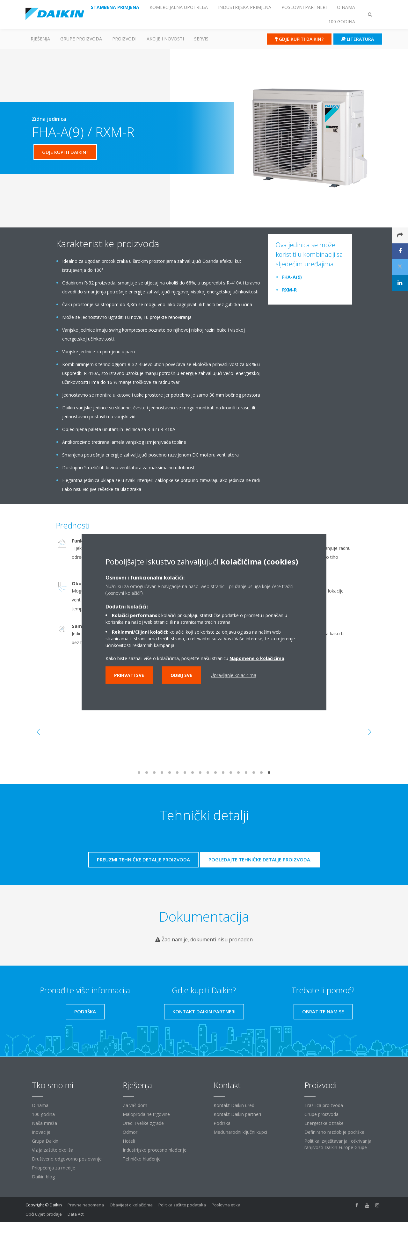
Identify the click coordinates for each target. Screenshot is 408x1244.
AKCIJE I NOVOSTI (165, 39)
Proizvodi (124, 39)
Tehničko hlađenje (142, 1159)
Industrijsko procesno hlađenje (154, 1150)
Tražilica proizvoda (323, 1105)
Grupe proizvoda (321, 1114)
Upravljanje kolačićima (233, 675)
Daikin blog (43, 1177)
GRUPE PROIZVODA (81, 39)
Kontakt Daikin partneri (237, 1114)
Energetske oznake (324, 1123)
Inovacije (41, 1132)
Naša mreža (44, 1123)
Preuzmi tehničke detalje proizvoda (143, 859)
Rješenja (40, 39)
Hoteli (129, 1141)
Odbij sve (181, 675)
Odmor (130, 1132)
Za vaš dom (135, 1105)
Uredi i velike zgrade (143, 1123)
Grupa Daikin (45, 1141)
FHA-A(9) (292, 277)
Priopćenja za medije (53, 1168)
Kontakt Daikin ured (234, 1105)
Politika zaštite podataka (182, 1205)
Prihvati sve (129, 675)
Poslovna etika (226, 1205)
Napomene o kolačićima (256, 658)
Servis (201, 39)
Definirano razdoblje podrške (334, 1132)
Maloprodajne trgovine (146, 1114)
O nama (40, 1105)
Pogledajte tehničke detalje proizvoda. (259, 859)
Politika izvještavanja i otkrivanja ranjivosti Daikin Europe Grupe (337, 1144)
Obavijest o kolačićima (131, 1205)
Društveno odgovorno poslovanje (67, 1159)
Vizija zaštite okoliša (52, 1150)
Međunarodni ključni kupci (240, 1132)
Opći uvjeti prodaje (44, 1214)
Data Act (76, 1214)
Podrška (222, 1123)
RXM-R (289, 290)
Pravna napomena (86, 1205)
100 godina (43, 1114)
